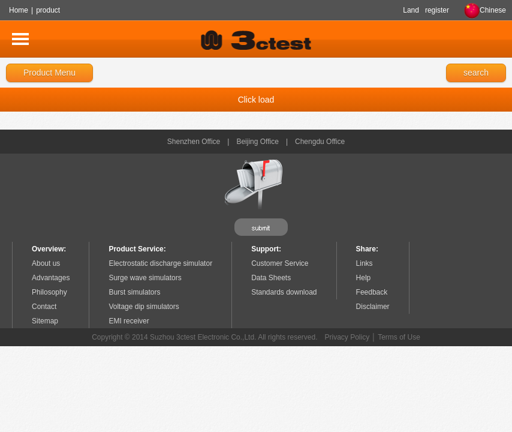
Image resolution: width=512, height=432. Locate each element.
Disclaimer (373, 306)
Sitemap (45, 321)
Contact (44, 306)
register (437, 10)
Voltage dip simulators (144, 306)
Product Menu (49, 72)
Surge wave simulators (145, 278)
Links (364, 263)
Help (363, 278)
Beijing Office (257, 141)
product (48, 10)
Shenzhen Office (194, 141)
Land (411, 10)
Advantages (51, 278)
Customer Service (279, 263)
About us (46, 263)
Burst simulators (134, 292)
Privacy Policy (347, 337)
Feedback (372, 292)
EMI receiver (129, 321)
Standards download (284, 292)
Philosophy (49, 292)
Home (18, 10)
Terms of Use (399, 337)
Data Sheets (271, 278)
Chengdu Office (320, 141)
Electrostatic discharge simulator (160, 263)
